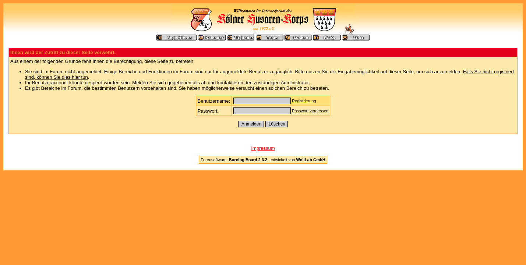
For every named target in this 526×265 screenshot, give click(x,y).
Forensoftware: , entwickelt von (263, 160)
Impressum (263, 148)
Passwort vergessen (310, 111)
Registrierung (304, 101)
